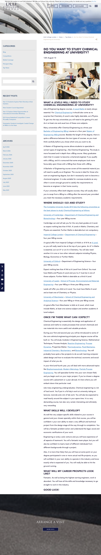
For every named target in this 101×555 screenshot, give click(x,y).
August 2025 (7, 178)
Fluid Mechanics (88, 347)
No (95, 1)
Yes (93, 1)
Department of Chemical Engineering (80, 234)
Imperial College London (53, 234)
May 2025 (6, 190)
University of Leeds (51, 281)
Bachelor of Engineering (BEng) (56, 131)
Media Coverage (8, 60)
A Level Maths (78, 109)
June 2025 (6, 186)
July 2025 (6, 182)
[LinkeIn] (2, 284)
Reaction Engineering (76, 343)
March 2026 (6, 151)
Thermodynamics (74, 347)
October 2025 (7, 170)
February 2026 (7, 155)
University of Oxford (52, 261)
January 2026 (7, 159)
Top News (6, 68)
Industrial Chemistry (52, 350)
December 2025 (8, 163)
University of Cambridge (53, 215)
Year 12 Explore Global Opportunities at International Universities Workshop (15, 113)
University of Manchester (54, 297)
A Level (95, 243)
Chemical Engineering (63, 112)
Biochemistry (66, 350)
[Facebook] (2, 271)
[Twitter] (2, 266)
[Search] (90, 6)
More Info (50, 529)
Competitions (7, 56)
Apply (52, 6)
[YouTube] (2, 280)
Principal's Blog (7, 64)
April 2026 (6, 147)
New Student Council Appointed (13, 108)
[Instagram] (2, 275)
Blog (4, 52)
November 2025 (8, 167)
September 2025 (8, 174)
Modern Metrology (71, 369)
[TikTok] (2, 288)
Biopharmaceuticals (54, 369)
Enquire (65, 6)
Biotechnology (81, 350)
